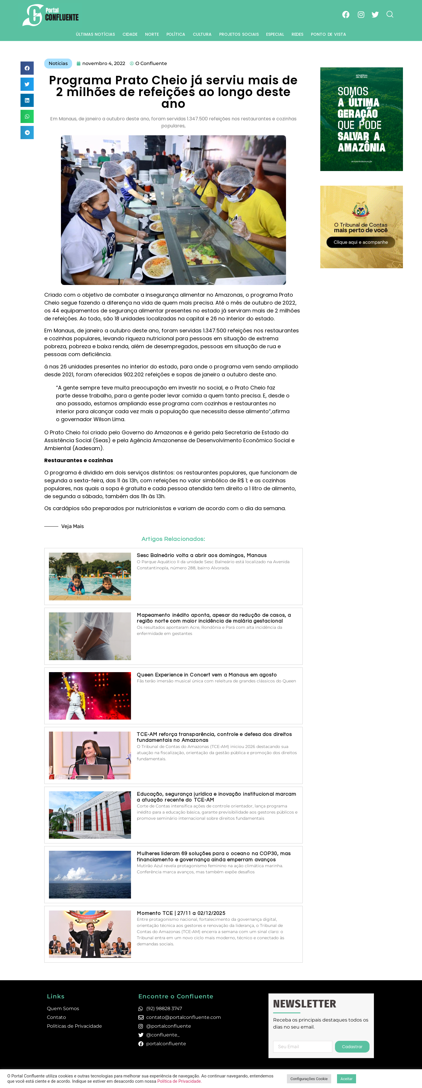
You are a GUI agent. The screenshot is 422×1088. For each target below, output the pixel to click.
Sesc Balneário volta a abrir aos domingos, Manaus (202, 555)
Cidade (129, 34)
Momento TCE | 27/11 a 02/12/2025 (181, 913)
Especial (275, 34)
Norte (152, 34)
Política (175, 34)
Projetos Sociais (238, 34)
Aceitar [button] (347, 1079)
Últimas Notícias (95, 34)
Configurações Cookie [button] (309, 1079)
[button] (27, 68)
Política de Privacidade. (179, 1081)
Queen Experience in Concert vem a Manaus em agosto (207, 675)
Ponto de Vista (328, 34)
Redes (298, 34)
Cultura (202, 34)
